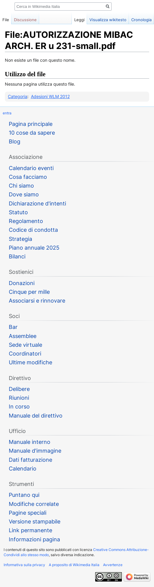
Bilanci (17, 256)
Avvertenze (112, 564)
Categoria (17, 96)
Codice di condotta (33, 230)
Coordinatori (25, 353)
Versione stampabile (34, 521)
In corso (19, 406)
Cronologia (141, 19)
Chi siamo (21, 185)
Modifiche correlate (34, 504)
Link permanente (30, 530)
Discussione (25, 19)
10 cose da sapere (32, 133)
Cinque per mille (29, 292)
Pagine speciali (27, 513)
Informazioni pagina (34, 539)
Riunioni (19, 398)
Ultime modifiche (30, 362)
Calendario (22, 468)
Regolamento (26, 221)
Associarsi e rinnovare (37, 300)
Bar (13, 327)
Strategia (20, 239)
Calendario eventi (31, 168)
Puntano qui (24, 495)
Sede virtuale (25, 345)
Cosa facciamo (28, 177)
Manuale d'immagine (35, 451)
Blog (14, 141)
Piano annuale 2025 (34, 247)
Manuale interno (29, 442)
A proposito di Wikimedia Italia (74, 564)
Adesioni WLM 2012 (50, 96)
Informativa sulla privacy (24, 564)
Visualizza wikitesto (107, 19)
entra (7, 113)
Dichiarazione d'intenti (37, 203)
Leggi (79, 19)
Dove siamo (24, 194)
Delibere (19, 389)
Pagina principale (30, 124)
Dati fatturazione (30, 460)
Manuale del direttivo (35, 415)
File (5, 19)
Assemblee (22, 336)
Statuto (18, 212)
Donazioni (22, 283)
